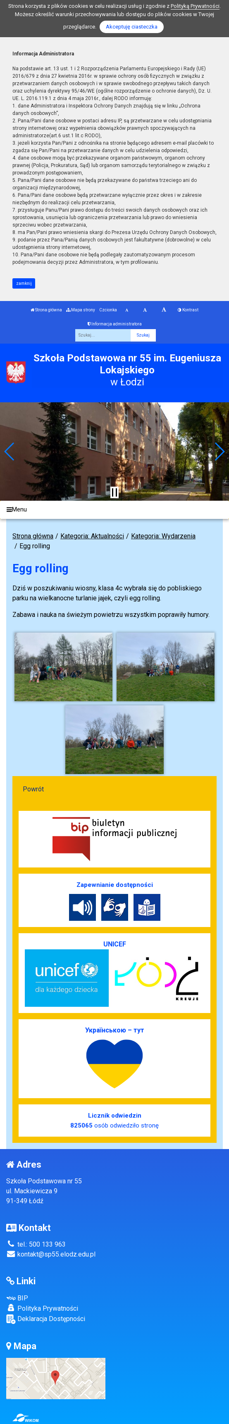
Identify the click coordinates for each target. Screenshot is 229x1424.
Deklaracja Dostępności (45, 1319)
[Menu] (114, 510)
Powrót (33, 789)
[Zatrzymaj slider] (114, 492)
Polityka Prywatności (42, 1308)
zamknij (24, 283)
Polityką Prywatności (195, 6)
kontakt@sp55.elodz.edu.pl (50, 1254)
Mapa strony (80, 310)
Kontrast (188, 310)
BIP (17, 1298)
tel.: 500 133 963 (36, 1244)
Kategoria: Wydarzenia (163, 536)
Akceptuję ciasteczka (131, 27)
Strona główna (46, 310)
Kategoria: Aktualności (92, 536)
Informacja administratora (115, 324)
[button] (9, 451)
